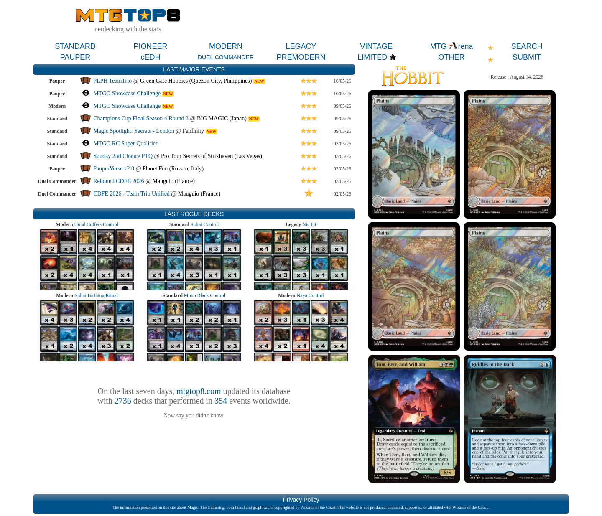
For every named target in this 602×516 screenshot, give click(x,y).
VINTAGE (376, 46)
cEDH (150, 57)
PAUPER (75, 57)
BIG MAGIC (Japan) (222, 118)
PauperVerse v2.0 (113, 168)
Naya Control (310, 295)
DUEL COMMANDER (226, 57)
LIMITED (372, 57)
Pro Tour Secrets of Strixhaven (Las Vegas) (211, 156)
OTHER (452, 57)
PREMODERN (300, 57)
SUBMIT (527, 57)
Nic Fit (309, 224)
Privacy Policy (301, 499)
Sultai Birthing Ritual (95, 295)
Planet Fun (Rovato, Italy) (173, 168)
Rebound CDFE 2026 (118, 181)
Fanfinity (193, 131)
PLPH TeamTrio (112, 81)
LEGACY (301, 46)
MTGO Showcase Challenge (127, 93)
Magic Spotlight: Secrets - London (133, 131)
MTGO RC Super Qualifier (125, 143)
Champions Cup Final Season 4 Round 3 (141, 118)
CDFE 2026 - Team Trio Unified (131, 194)
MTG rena (451, 46)
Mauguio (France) (173, 181)
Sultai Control (205, 224)
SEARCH (526, 46)
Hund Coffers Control (96, 224)
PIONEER (150, 46)
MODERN (225, 46)
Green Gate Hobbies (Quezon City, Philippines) (196, 81)
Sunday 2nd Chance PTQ (123, 156)
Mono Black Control (204, 295)
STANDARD (75, 46)
